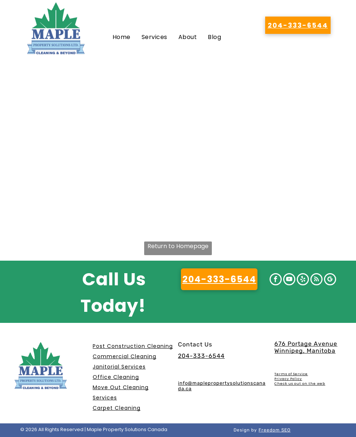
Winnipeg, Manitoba (304, 350)
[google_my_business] (330, 280)
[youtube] (289, 280)
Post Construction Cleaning (133, 346)
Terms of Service (291, 374)
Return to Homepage (178, 246)
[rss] (316, 280)
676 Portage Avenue (305, 343)
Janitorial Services (119, 366)
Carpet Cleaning (116, 408)
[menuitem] (121, 37)
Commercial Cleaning (124, 356)
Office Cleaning (116, 377)
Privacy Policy (288, 379)
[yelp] (303, 280)
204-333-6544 (201, 355)
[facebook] (276, 280)
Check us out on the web (299, 383)
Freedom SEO (275, 430)
